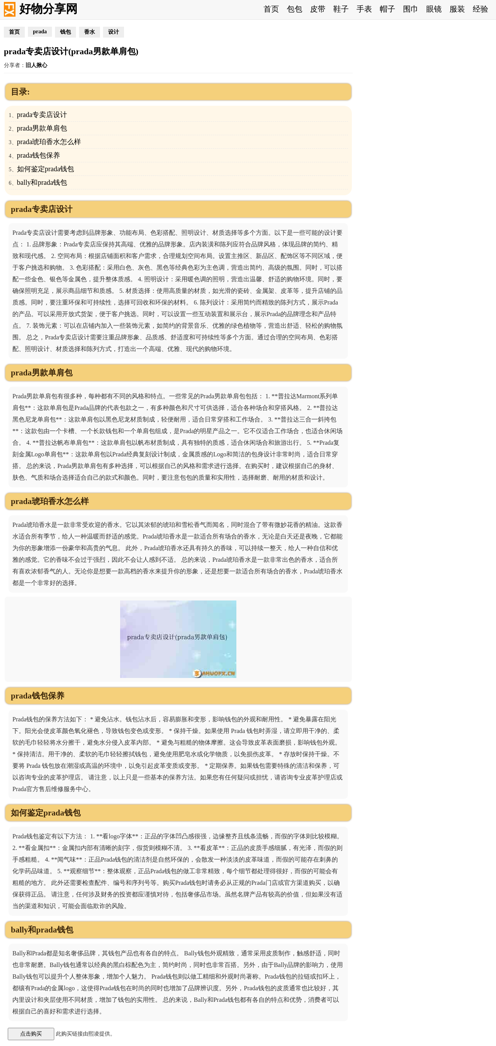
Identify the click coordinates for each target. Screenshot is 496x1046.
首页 (271, 9)
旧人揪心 (36, 65)
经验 (480, 9)
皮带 (318, 9)
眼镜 (434, 9)
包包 (294, 9)
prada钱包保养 (38, 155)
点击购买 (31, 1034)
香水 (89, 32)
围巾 (410, 9)
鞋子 (341, 9)
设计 (113, 32)
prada (40, 31)
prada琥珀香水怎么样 (49, 142)
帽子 (387, 9)
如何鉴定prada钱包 (45, 169)
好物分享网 (48, 8)
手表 (364, 9)
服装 (457, 9)
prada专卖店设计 (42, 115)
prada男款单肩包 (42, 128)
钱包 (65, 32)
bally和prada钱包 (42, 182)
